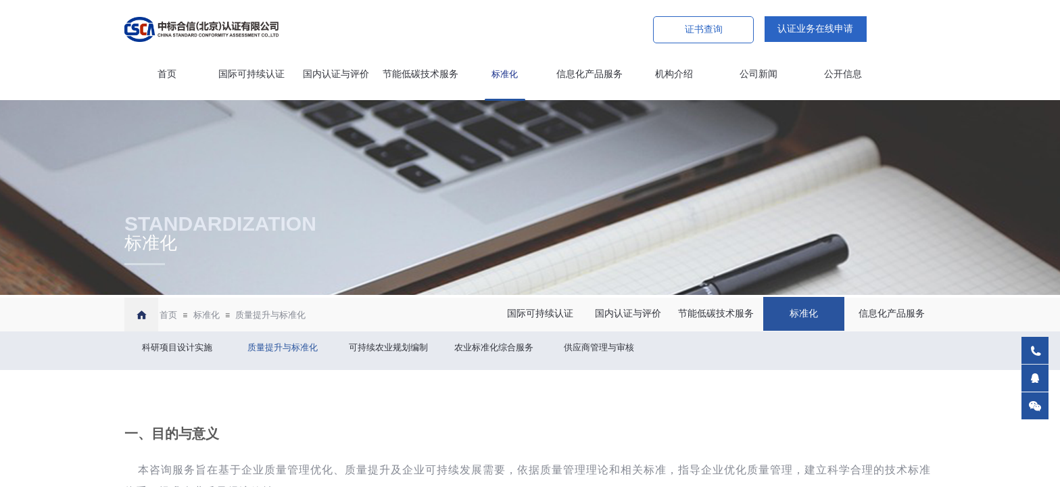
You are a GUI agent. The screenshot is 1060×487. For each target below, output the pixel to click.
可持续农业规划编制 (388, 347)
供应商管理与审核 (599, 347)
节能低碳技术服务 (420, 74)
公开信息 (843, 74)
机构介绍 (674, 74)
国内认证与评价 (336, 74)
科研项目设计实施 (177, 347)
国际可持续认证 (251, 74)
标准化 (504, 74)
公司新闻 (758, 74)
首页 (167, 74)
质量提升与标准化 (270, 315)
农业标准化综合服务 (493, 347)
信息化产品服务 (589, 74)
